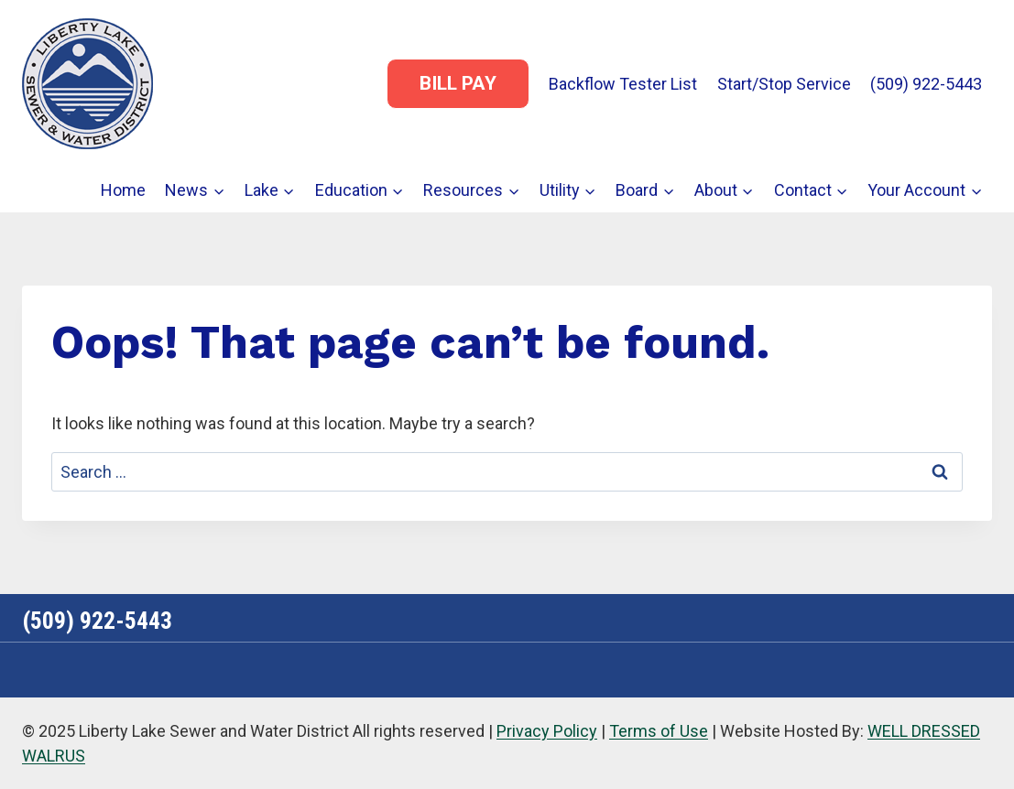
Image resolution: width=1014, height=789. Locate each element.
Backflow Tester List (623, 83)
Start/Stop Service (784, 83)
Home (123, 190)
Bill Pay (458, 83)
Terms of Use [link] (658, 730)
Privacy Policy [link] (546, 730)
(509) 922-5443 (926, 83)
